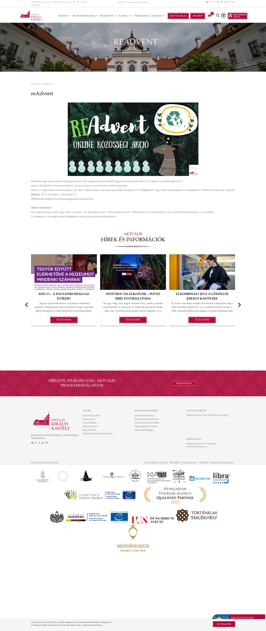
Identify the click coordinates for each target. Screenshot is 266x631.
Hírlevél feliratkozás (144, 416)
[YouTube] (217, 2)
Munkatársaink (90, 426)
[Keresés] (218, 16)
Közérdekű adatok (91, 416)
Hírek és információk (133, 240)
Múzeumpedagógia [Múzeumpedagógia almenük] (85, 16)
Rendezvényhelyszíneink (147, 419)
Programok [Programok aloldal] (142, 16)
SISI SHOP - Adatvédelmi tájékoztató (216, 463)
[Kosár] (210, 16)
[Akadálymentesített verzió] (223, 15)
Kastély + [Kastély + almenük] (126, 16)
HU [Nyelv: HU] (226, 2)
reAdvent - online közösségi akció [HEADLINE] (133, 2)
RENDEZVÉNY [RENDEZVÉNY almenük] (109, 16)
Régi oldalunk (89, 430)
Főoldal (35, 84)
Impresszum (89, 419)
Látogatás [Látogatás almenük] (158, 16)
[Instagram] (210, 2)
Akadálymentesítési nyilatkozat (98, 434)
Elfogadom (224, 624)
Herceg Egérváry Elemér (146, 426)
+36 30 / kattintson (207, 444)
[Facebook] (207, 2)
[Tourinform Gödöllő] (237, 16)
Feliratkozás (184, 383)
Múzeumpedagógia (144, 430)
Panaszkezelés (90, 423)
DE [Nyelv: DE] (233, 2)
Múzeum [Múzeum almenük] (64, 16)
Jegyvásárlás (178, 16)
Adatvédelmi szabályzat (156, 463)
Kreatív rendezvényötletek (147, 423)
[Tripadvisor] (220, 2)
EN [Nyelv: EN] (230, 2)
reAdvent (47, 84)
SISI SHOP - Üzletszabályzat (183, 463)
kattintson (202, 447)
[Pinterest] (214, 2)
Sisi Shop (198, 16)
